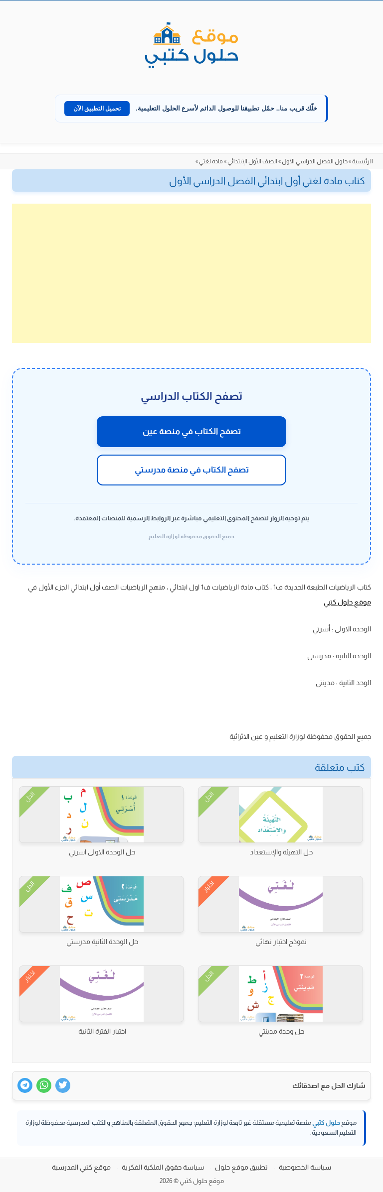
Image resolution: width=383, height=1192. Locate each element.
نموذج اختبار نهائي (281, 942)
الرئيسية (362, 161)
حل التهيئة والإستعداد (281, 852)
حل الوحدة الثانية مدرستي (102, 942)
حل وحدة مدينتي (281, 1031)
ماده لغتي (211, 161)
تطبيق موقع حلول (241, 1167)
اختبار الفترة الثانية (102, 1031)
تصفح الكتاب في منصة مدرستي (192, 470)
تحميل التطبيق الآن (97, 108)
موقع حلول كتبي (347, 602)
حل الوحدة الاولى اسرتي (102, 852)
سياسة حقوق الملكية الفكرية (163, 1167)
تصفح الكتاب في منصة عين (192, 431)
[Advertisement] (191, 273)
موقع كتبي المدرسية (81, 1167)
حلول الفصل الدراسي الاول (315, 161)
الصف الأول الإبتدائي (252, 161)
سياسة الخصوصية (305, 1167)
